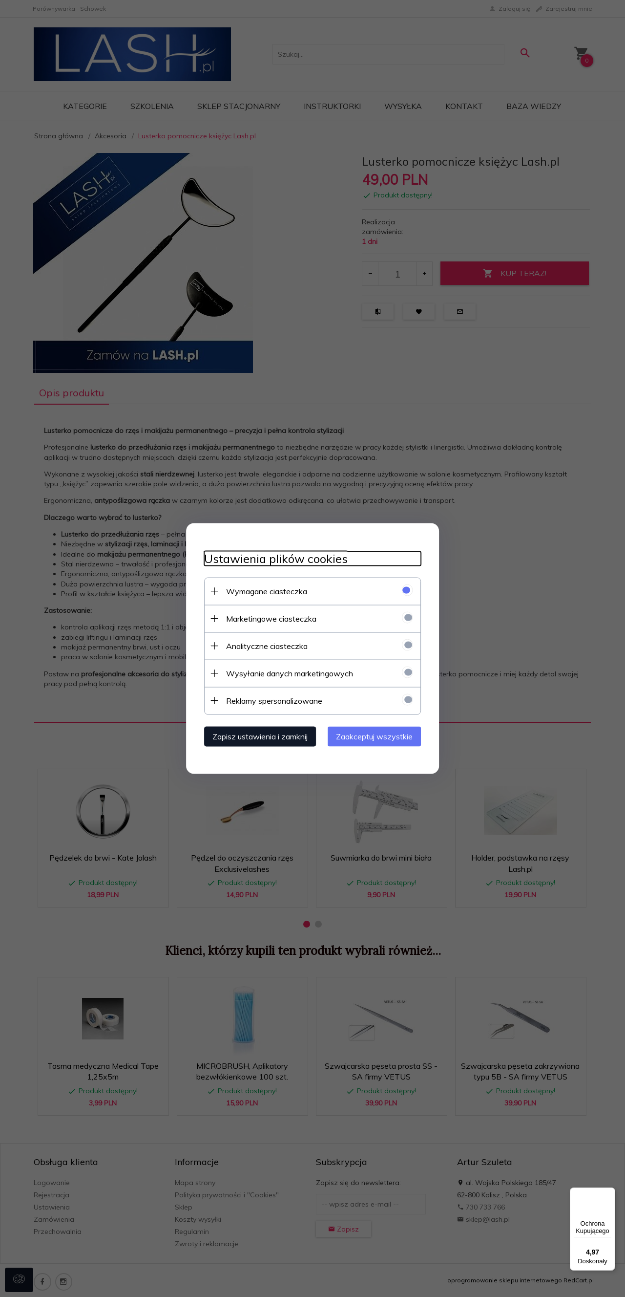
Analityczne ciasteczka (263, 645)
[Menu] (609, 1193)
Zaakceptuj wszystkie (378, 736)
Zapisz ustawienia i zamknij (256, 736)
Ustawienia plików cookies (272, 558)
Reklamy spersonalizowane (270, 700)
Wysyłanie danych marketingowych (285, 673)
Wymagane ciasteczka (262, 591)
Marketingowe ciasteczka (267, 618)
